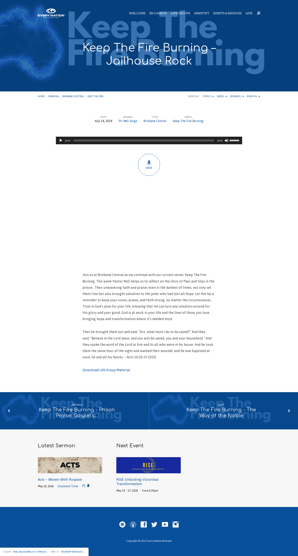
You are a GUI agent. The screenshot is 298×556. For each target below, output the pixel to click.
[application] (149, 140)
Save (149, 164)
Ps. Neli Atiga (128, 121)
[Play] (61, 140)
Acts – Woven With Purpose (60, 479)
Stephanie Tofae (68, 486)
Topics (208, 96)
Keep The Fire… (96, 96)
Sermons (53, 96)
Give (249, 13)
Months (253, 96)
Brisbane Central (73, 96)
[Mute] (226, 140)
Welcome (137, 13)
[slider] (143, 140)
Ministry (201, 13)
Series (222, 96)
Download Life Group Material (106, 370)
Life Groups (180, 13)
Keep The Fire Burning (188, 121)
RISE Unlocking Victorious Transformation (137, 481)
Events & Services (227, 13)
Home (41, 96)
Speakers (237, 96)
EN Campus (158, 13)
